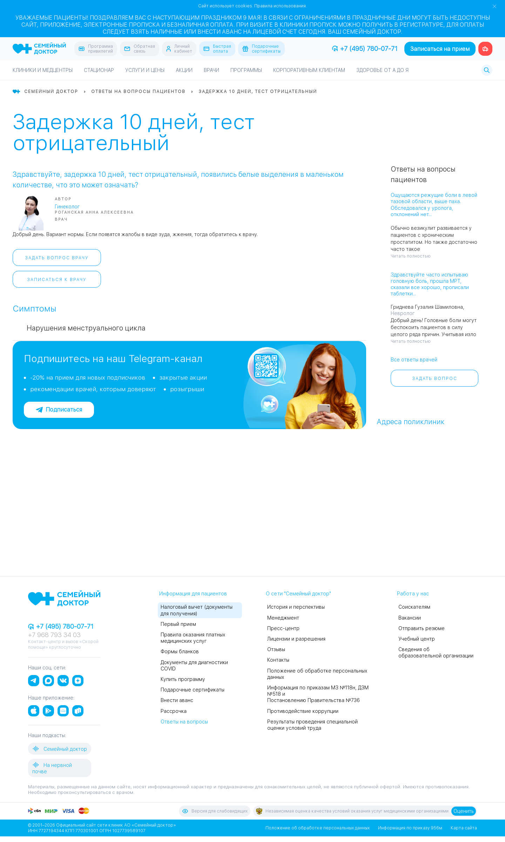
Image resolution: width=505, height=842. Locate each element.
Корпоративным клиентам (309, 70)
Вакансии (409, 618)
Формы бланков (180, 651)
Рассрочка (174, 711)
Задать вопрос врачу (57, 257)
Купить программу (183, 679)
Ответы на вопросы (184, 721)
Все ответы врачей (414, 359)
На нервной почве (52, 767)
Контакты (278, 660)
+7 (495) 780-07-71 (364, 48)
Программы (246, 70)
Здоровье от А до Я (382, 70)
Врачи (211, 70)
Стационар (99, 70)
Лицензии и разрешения (296, 639)
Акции (184, 70)
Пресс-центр (283, 628)
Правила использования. (280, 6)
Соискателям (414, 607)
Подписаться (59, 409)
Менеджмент (283, 618)
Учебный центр (416, 639)
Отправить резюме (421, 628)
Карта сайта (464, 828)
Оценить (463, 811)
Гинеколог (67, 206)
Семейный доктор (59, 748)
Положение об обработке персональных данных (317, 828)
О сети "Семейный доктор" (298, 593)
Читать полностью (411, 256)
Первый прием (178, 624)
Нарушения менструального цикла (86, 328)
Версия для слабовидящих (215, 811)
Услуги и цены (144, 70)
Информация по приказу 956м (410, 828)
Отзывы (276, 649)
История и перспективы (296, 607)
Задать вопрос (434, 378)
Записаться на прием (440, 49)
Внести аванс (177, 700)
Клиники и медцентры (43, 70)
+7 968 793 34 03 (54, 635)
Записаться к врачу (57, 279)
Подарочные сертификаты (192, 690)
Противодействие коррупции (302, 711)
